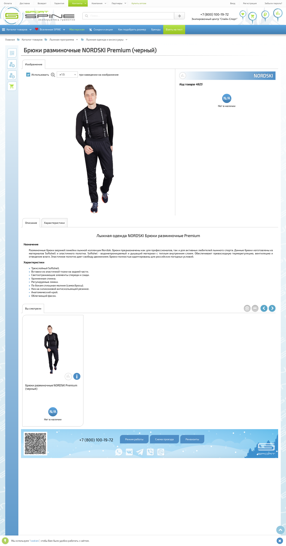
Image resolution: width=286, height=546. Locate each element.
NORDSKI (263, 75)
